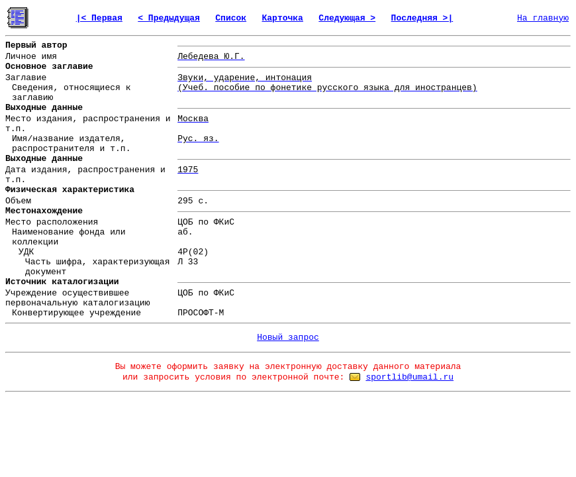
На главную (543, 18)
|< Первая (99, 18)
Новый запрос (288, 338)
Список (230, 18)
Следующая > (346, 18)
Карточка (282, 18)
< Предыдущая (169, 18)
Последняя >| (422, 18)
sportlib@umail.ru (409, 377)
